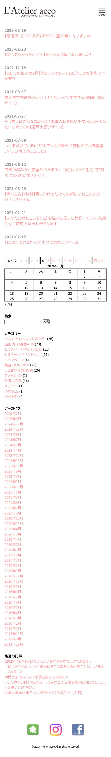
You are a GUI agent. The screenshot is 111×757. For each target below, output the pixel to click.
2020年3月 (12, 534)
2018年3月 (12, 549)
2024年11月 (13, 429)
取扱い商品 (13, 380)
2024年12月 (13, 423)
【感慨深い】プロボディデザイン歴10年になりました (47, 35)
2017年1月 (12, 570)
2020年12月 (13, 518)
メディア (10, 385)
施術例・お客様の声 (19, 343)
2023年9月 (12, 471)
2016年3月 (12, 617)
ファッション (13, 375)
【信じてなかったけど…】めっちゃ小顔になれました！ (47, 54)
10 (77, 260)
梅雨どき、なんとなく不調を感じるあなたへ (36, 676)
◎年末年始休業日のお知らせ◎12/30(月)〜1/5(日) (43, 692)
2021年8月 (12, 492)
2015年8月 (12, 638)
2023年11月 (13, 460)
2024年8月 (12, 434)
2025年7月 (12, 413)
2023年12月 (13, 455)
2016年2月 (12, 623)
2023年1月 (12, 481)
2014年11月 (13, 644)
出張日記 (11, 396)
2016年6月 (12, 602)
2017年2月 (12, 565)
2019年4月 (12, 539)
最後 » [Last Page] (98, 260)
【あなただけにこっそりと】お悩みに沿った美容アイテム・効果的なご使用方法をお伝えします (55, 220)
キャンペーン (14, 359)
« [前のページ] (21, 260)
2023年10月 (13, 465)
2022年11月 (13, 486)
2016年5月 (12, 607)
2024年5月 (12, 444)
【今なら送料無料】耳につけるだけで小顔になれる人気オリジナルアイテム (54, 196)
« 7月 (8, 304)
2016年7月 (12, 596)
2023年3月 (12, 476)
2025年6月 (12, 418)
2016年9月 (12, 586)
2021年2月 (12, 513)
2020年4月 (12, 528)
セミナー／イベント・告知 (23, 349)
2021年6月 (12, 502)
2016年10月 (13, 581)
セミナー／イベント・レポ (23, 354)
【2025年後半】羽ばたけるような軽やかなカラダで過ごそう (48, 661)
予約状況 (11, 391)
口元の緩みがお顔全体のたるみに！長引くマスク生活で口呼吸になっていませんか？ (54, 172)
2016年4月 (12, 612)
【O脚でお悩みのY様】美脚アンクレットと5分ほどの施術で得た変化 (54, 75)
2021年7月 (12, 497)
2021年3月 (12, 507)
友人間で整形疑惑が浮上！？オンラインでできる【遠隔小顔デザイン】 (55, 100)
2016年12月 (13, 576)
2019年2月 (12, 544)
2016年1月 (12, 628)
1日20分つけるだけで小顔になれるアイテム (41, 242)
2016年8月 (12, 591)
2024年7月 (12, 439)
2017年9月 (12, 555)
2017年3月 (12, 560)
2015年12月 (13, 633)
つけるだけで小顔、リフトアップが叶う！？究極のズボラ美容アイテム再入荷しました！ (53, 148)
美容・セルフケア (16, 364)
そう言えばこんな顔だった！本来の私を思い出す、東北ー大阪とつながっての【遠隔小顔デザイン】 (55, 124)
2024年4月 (12, 450)
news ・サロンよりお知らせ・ (25, 338)
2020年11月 (13, 523)
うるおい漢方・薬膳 (18, 370)
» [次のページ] (89, 260)
